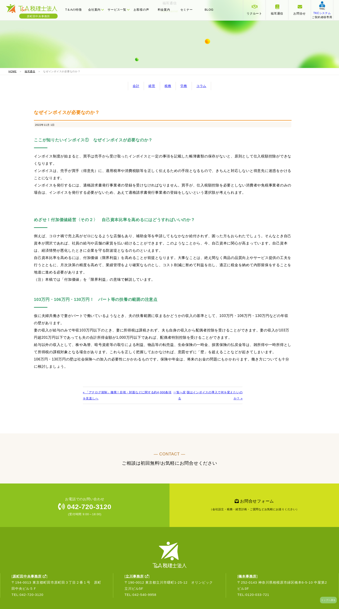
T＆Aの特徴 (73, 9)
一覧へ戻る (179, 395)
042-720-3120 (84, 506)
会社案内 (96, 9)
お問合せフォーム (254, 506)
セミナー (186, 9)
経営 (151, 86)
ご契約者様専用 (322, 13)
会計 (136, 86)
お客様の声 (141, 9)
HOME (13, 71)
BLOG (209, 9)
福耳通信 (30, 71)
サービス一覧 (118, 9)
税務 (168, 86)
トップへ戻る (328, 600)
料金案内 (164, 9)
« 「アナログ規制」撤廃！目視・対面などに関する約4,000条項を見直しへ (127, 395)
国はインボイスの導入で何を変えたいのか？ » (215, 395)
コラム (201, 86)
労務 (183, 86)
